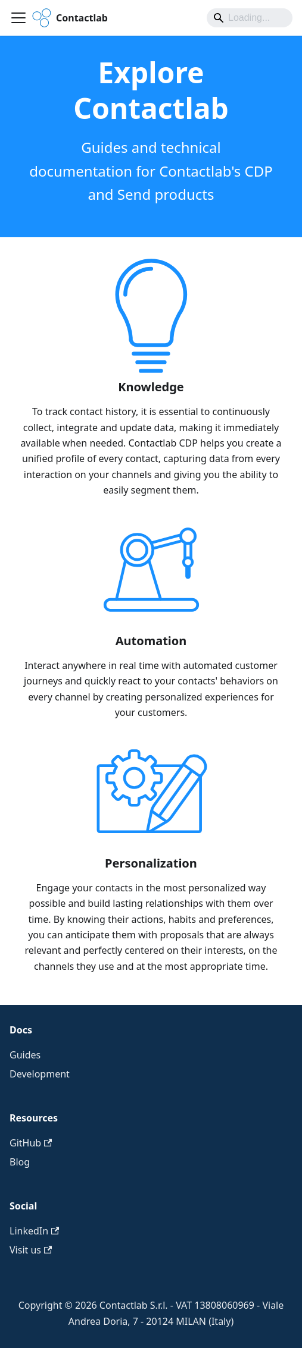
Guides (25, 1054)
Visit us (31, 1249)
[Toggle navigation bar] (18, 18)
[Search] (249, 17)
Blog (20, 1161)
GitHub (31, 1142)
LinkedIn (34, 1230)
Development (40, 1073)
